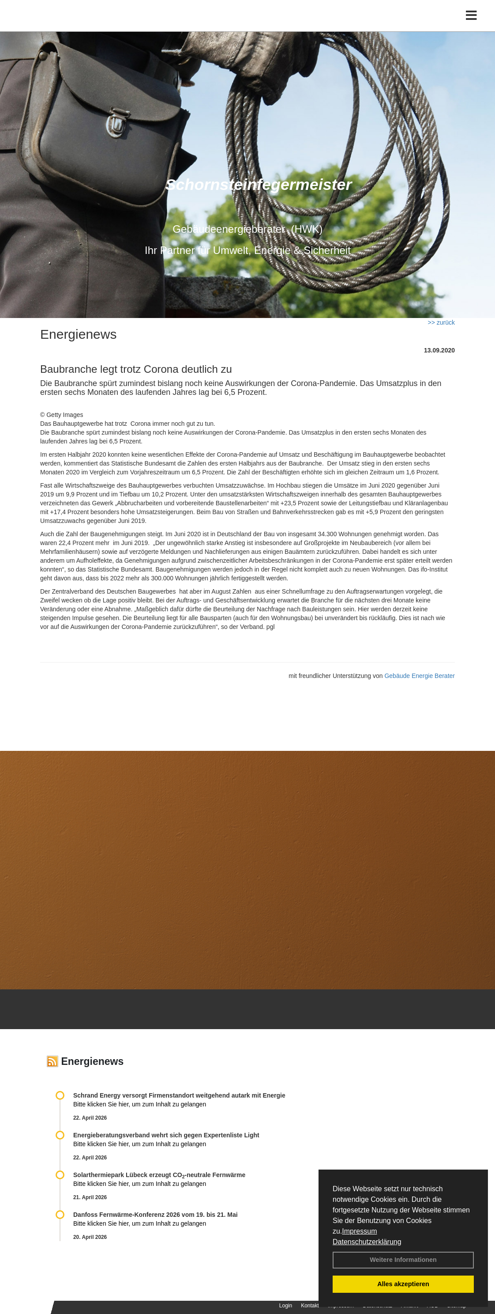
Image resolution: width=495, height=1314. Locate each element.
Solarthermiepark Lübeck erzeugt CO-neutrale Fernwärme (159, 1174)
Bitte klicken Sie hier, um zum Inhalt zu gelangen (139, 1104)
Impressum (359, 1231)
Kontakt (310, 1306)
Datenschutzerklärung (367, 1242)
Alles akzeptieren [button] (403, 1283)
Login (285, 1306)
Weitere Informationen (403, 1259)
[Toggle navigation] (471, 25)
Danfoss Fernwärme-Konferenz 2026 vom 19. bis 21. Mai (155, 1214)
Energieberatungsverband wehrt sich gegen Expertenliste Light (166, 1135)
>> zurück (441, 322)
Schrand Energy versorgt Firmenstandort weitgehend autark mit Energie (179, 1095)
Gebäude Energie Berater (419, 675)
